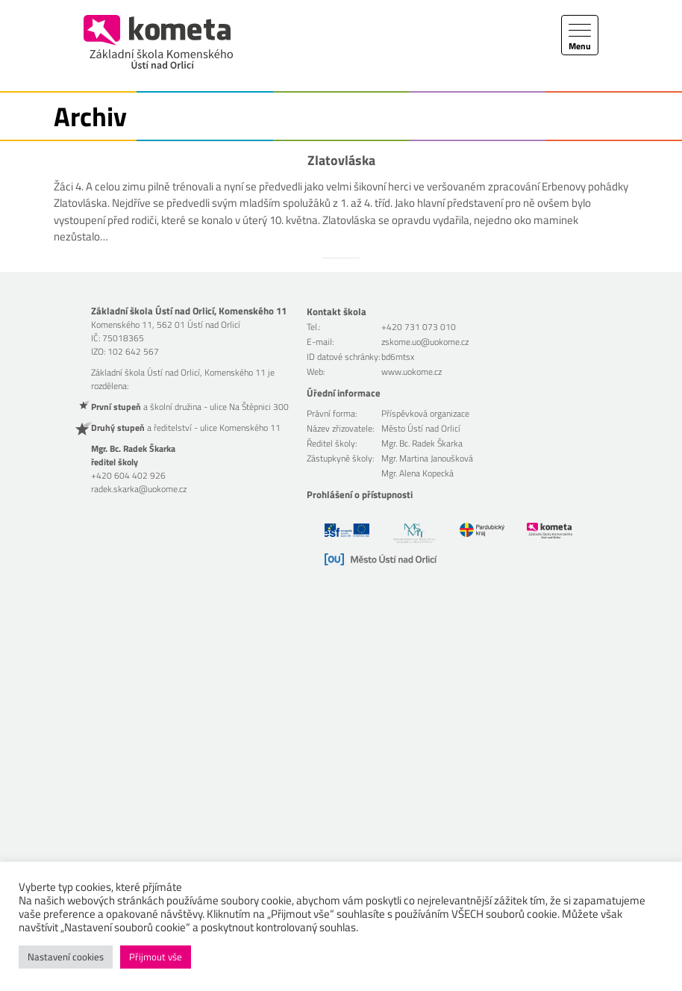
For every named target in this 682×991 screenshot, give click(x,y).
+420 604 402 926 (128, 475)
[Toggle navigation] (579, 35)
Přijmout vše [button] (155, 956)
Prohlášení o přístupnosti (360, 494)
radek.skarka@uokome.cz (139, 489)
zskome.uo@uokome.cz (425, 342)
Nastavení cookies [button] (66, 956)
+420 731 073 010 (418, 327)
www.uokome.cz (411, 371)
